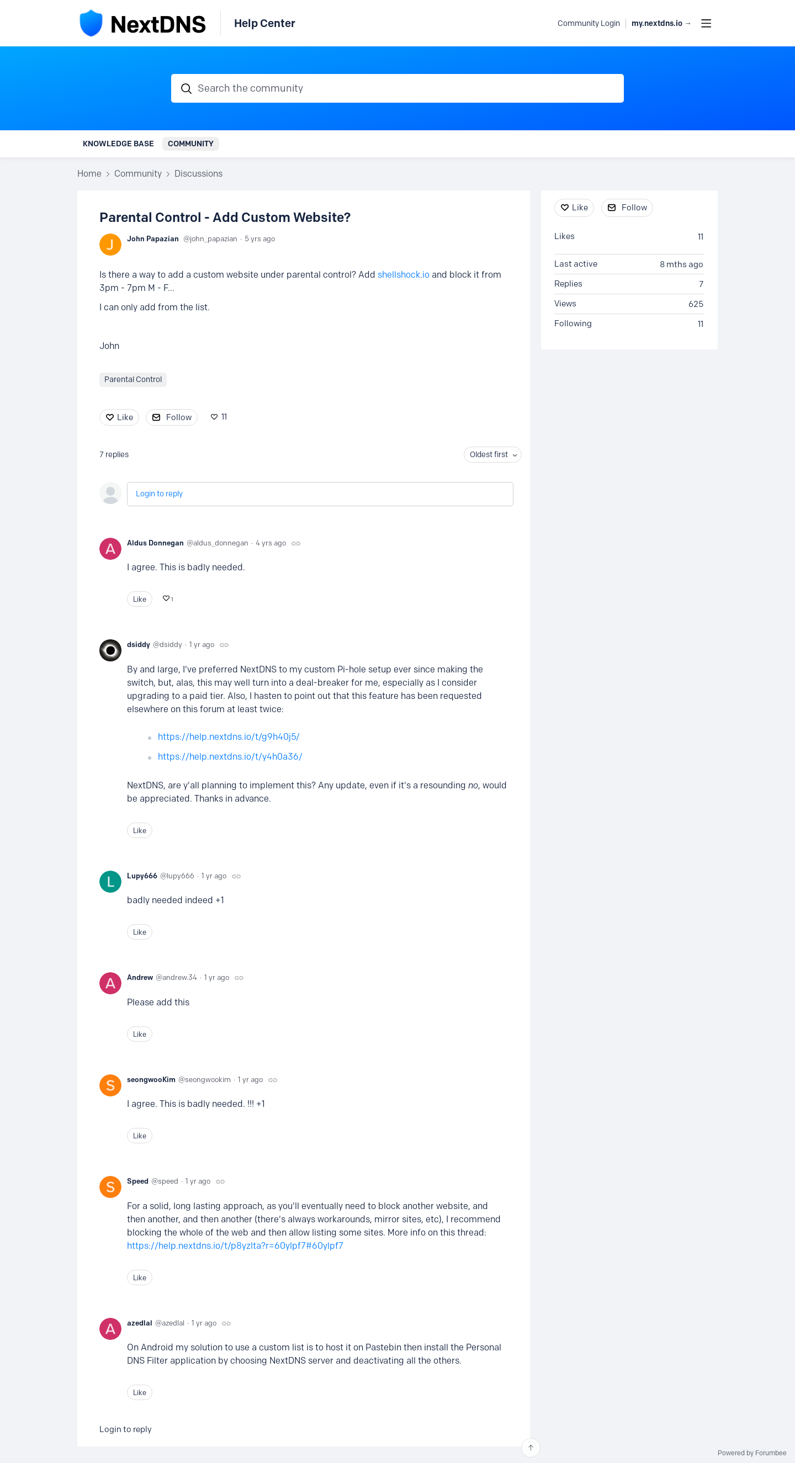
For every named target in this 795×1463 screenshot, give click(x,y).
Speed (138, 1180)
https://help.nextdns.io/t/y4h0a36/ (230, 756)
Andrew (140, 977)
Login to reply (159, 494)
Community (191, 144)
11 (224, 417)
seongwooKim (151, 1079)
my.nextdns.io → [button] (662, 23)
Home (89, 173)
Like (125, 417)
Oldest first (489, 454)
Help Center (264, 23)
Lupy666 (142, 875)
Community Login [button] (589, 23)
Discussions (198, 173)
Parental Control (133, 379)
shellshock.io (404, 274)
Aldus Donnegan (155, 542)
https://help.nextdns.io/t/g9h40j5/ (229, 737)
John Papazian (153, 238)
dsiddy (138, 644)
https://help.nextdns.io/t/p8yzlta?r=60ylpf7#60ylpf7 (235, 1246)
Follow (179, 417)
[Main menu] (706, 23)
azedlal (139, 1322)
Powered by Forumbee (752, 1453)
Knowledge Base (118, 144)
